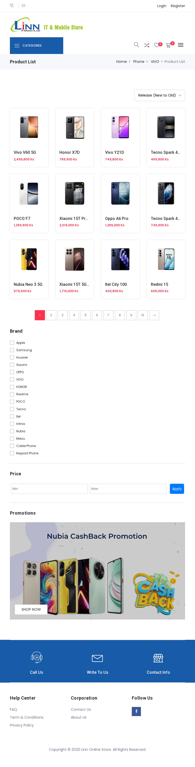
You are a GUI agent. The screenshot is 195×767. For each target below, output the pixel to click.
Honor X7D (69, 152)
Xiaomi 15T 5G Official (80, 284)
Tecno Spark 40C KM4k (172, 152)
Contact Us (81, 709)
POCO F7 (22, 218)
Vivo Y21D (114, 152)
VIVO (155, 61)
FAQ (13, 709)
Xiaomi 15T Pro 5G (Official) (85, 218)
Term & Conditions (26, 717)
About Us (79, 717)
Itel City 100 (116, 284)
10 (142, 315)
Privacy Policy (22, 725)
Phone (138, 61)
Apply (177, 488)
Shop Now (31, 609)
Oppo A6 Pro (116, 218)
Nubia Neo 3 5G (28, 284)
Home (121, 61)
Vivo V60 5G (25, 152)
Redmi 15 (159, 284)
